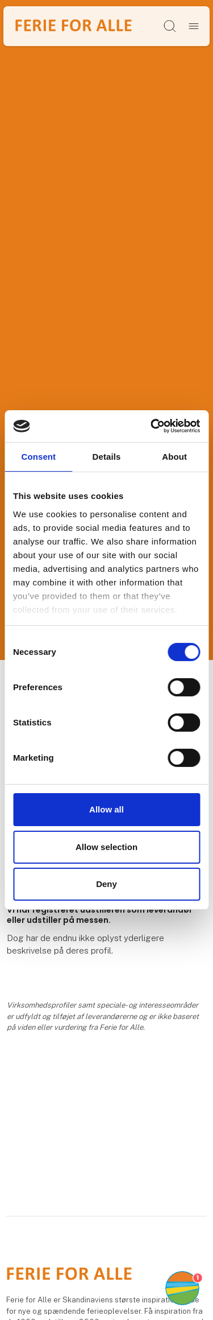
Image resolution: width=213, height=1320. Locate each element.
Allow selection (106, 847)
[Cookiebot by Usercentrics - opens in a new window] (151, 426)
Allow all (106, 809)
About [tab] (174, 456)
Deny (106, 884)
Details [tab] (107, 456)
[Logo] (73, 26)
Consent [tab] (38, 456)
